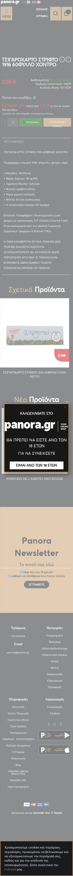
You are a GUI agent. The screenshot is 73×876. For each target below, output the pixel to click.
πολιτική (10, 869)
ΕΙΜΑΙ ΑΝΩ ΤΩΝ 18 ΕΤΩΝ (36, 465)
